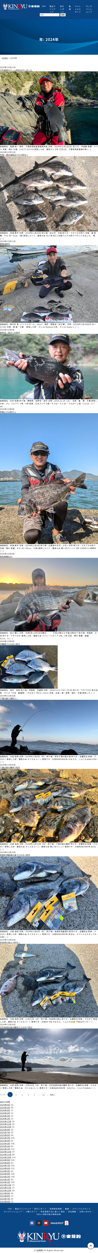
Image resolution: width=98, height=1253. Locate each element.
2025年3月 (5, 1143)
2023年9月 (5, 1193)
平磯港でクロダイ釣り (10, 644)
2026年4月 (5, 1110)
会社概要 (72, 1211)
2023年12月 (5, 1185)
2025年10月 (5, 1126)
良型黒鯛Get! (6, 556)
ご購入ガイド (31, 1211)
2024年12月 (5, 1151)
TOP (44, 6)
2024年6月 (5, 1168)
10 (44, 1094)
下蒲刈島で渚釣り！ (9, 698)
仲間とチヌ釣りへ (8, 411)
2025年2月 (5, 1146)
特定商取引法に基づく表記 (53, 1211)
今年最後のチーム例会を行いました (16, 70)
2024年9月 (5, 1160)
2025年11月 (5, 1124)
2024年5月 (5, 1171)
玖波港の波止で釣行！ (10, 942)
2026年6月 (5, 1104)
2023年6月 (5, 1201)
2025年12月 (5, 1121)
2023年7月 (5, 1198)
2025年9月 (5, 1129)
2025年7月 (5, 1132)
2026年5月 (5, 1107)
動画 (70, 7)
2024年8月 (5, 1162)
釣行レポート (62, 9)
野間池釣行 (5, 244)
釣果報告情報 (56, 1208)
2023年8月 (5, 1196)
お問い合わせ (85, 1211)
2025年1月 (5, 1149)
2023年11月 (5, 1187)
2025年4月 (5, 1140)
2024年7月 (5, 1165)
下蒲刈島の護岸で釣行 (10, 767)
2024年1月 (5, 1182)
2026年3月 (5, 1113)
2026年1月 (5, 1118)
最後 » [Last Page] (52, 1094)
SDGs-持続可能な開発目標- (49, 1214)
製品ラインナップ (53, 9)
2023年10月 (5, 1190)
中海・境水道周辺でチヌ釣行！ (14, 154)
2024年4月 (5, 1173)
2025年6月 (5, 1135)
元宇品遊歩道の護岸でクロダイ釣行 (16, 1027)
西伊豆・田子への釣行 (10, 332)
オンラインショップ (89, 9)
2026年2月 (5, 1115)
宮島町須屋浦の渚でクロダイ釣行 (15, 855)
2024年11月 (5, 1154)
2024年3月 (5, 1176)
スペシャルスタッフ (78, 9)
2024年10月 (5, 1157)
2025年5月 (5, 1137)
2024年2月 (5, 1179)
